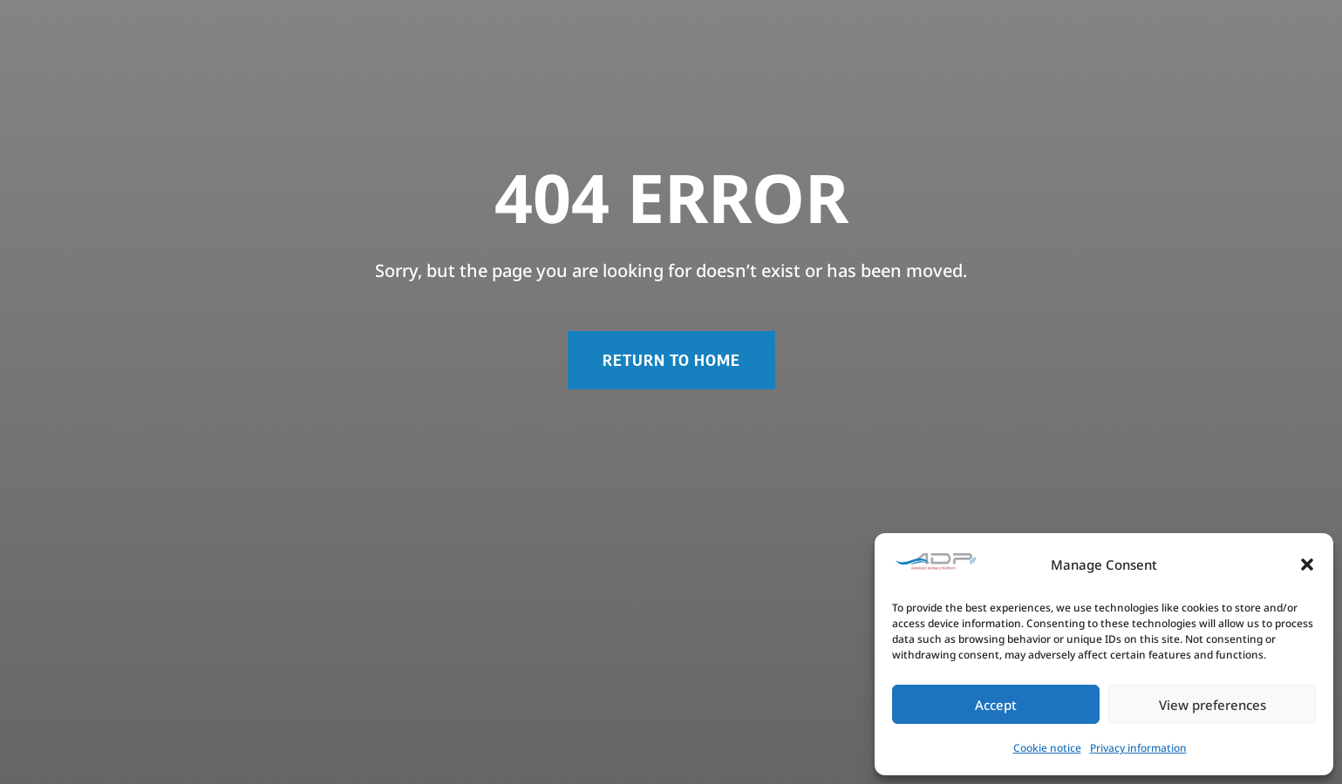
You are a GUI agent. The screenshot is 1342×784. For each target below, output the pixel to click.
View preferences (1212, 704)
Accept (996, 704)
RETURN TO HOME (671, 359)
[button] (1307, 564)
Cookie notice (1047, 747)
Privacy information (1138, 747)
